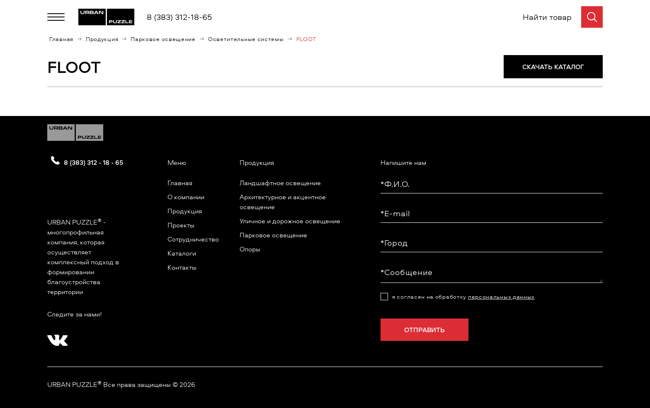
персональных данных (501, 296)
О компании (185, 196)
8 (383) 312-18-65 (179, 16)
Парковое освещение (163, 39)
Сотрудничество (193, 239)
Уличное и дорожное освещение (290, 220)
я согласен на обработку (463, 296)
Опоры (250, 248)
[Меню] (56, 17)
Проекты (180, 224)
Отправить (424, 329)
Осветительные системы (246, 39)
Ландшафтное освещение (280, 182)
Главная (61, 39)
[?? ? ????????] (55, 337)
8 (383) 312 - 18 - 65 (93, 162)
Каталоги (181, 253)
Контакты (181, 267)
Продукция (102, 39)
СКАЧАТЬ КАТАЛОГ (553, 66)
